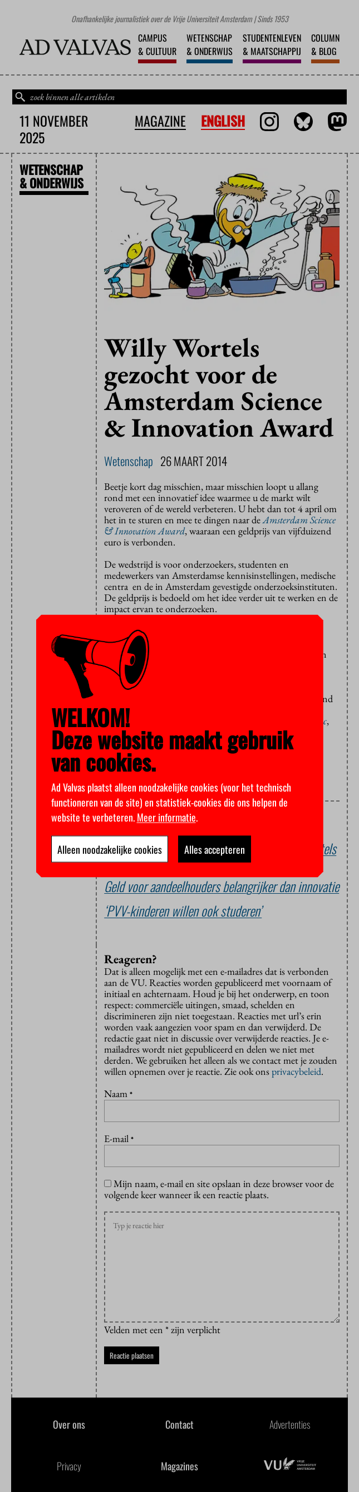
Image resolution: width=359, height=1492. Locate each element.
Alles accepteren (214, 849)
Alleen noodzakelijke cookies (109, 849)
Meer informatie (166, 817)
